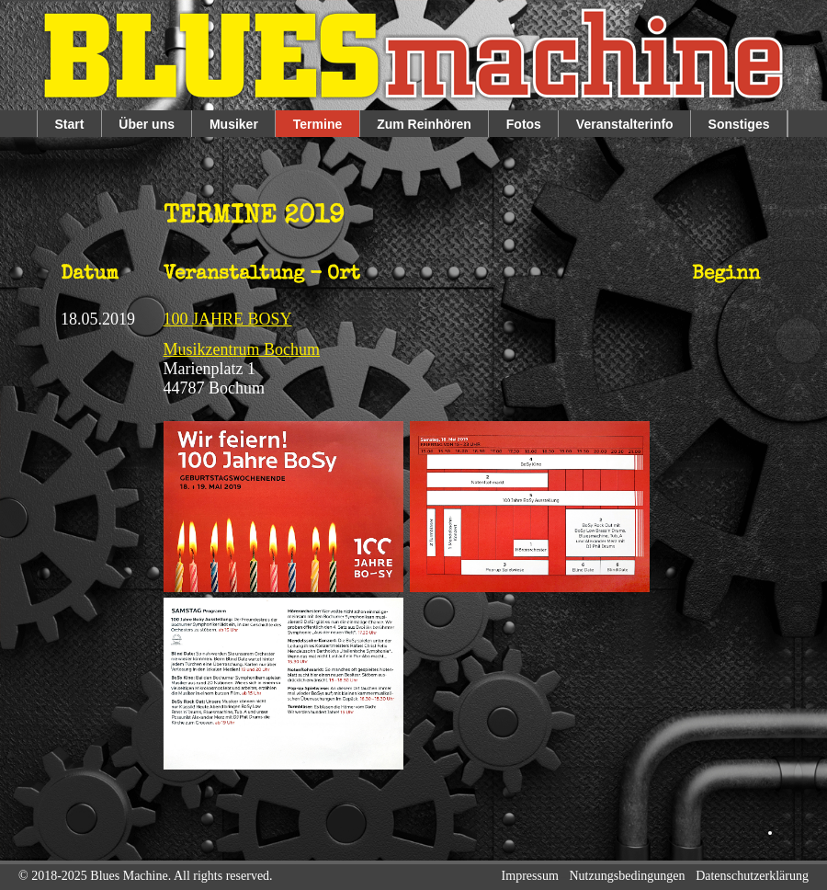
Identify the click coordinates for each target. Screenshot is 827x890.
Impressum (530, 876)
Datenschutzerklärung (752, 876)
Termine (317, 124)
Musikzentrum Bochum (242, 349)
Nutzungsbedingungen (627, 876)
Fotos (523, 124)
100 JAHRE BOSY (228, 319)
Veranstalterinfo (625, 124)
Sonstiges (739, 124)
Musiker (234, 124)
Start (69, 124)
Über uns (147, 124)
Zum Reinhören (424, 124)
